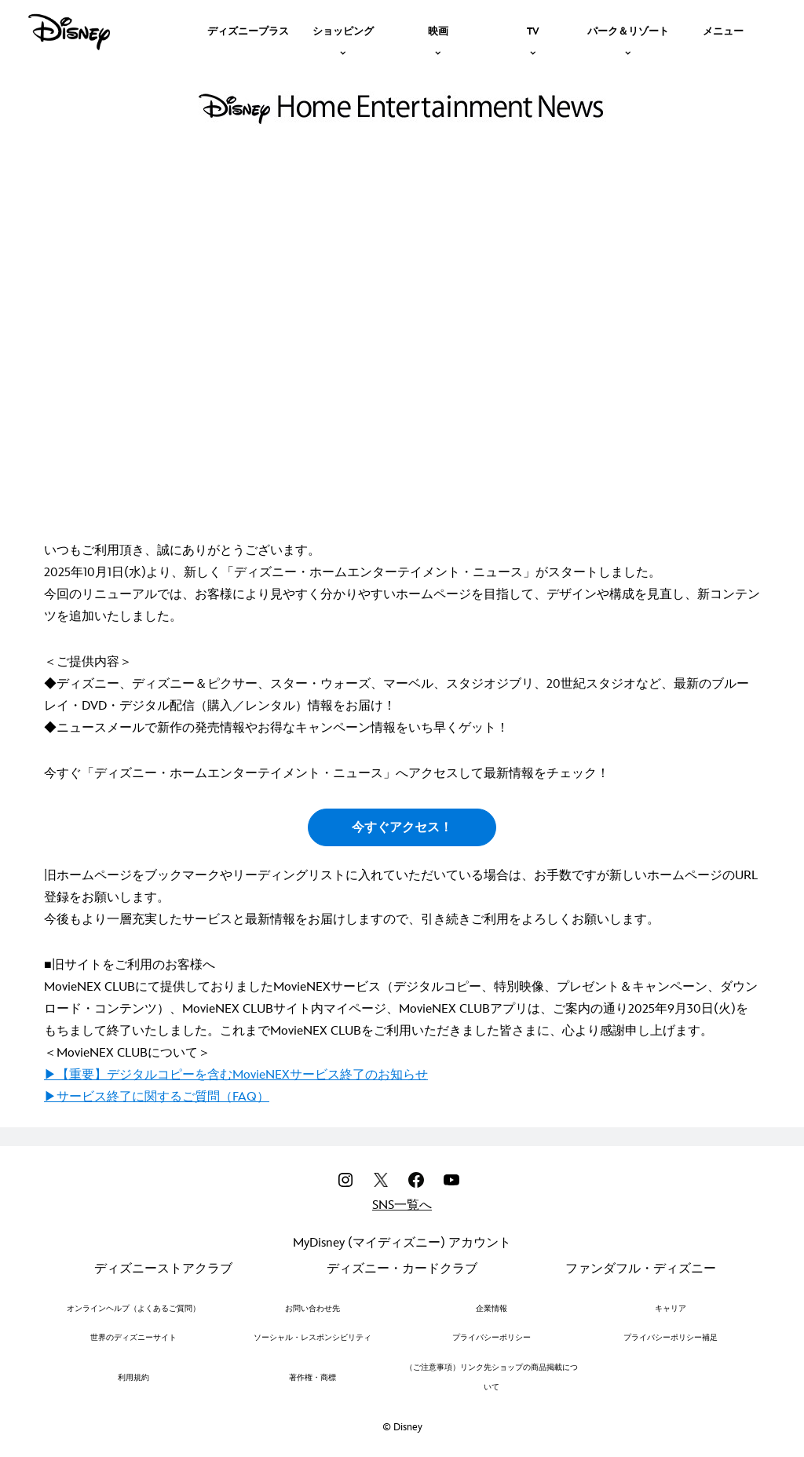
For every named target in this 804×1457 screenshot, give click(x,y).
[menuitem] (248, 30)
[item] (343, 30)
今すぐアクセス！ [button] (402, 827)
